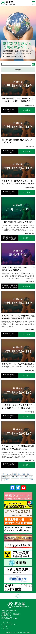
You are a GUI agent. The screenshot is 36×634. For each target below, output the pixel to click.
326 (14, 474)
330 (3, 477)
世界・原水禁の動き (8, 109)
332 (12, 477)
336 (31, 477)
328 (23, 474)
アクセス (5, 629)
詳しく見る (26, 110)
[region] (18, 30)
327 (19, 474)
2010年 (10, 111)
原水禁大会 (8, 287)
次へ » (32, 479)
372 (7, 480)
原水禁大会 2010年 (7, 285)
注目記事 (13, 239)
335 (26, 477)
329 (28, 474)
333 (17, 477)
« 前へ (3, 474)
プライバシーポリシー (9, 624)
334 (22, 477)
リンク (5, 626)
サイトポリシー (7, 622)
